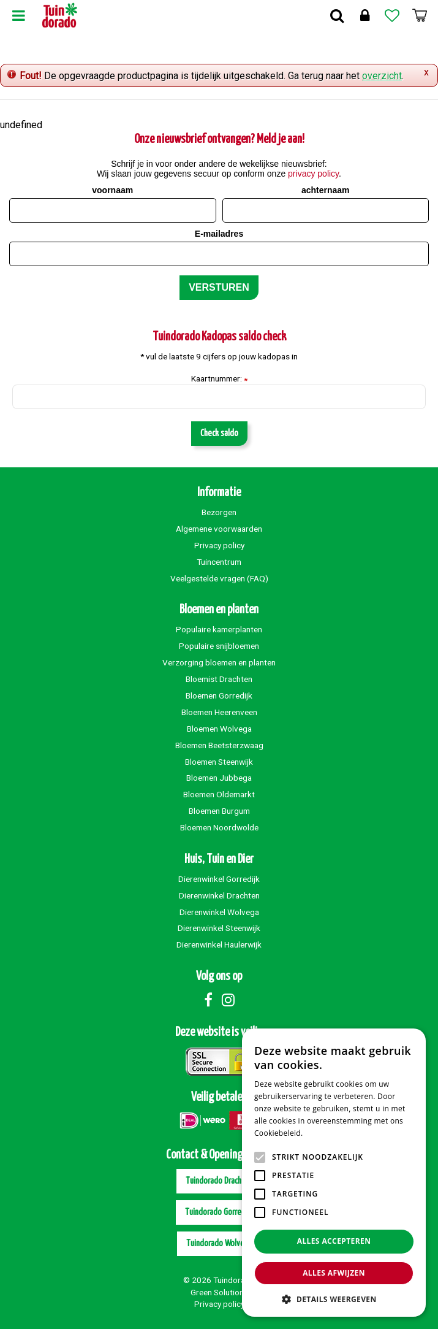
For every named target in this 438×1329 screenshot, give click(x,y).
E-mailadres (219, 234)
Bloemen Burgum (219, 811)
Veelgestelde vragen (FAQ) (219, 578)
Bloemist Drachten (219, 679)
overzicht (382, 76)
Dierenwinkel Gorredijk (219, 879)
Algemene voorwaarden (219, 529)
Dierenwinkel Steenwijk (219, 928)
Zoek (337, 15)
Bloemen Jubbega (219, 778)
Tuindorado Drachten (219, 1180)
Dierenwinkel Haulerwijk (219, 944)
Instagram (228, 999)
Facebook (208, 999)
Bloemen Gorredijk (219, 695)
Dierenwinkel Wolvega (219, 912)
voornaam (112, 190)
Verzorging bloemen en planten (219, 662)
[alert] (334, 1172)
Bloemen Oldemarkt (219, 794)
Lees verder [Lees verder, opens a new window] (326, 1133)
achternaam (325, 190)
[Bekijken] (419, 15)
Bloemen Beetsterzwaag (219, 745)
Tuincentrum (219, 562)
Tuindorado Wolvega (219, 1243)
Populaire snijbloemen (219, 646)
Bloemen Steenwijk (219, 762)
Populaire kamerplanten (219, 629)
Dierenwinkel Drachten (219, 895)
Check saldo (219, 433)
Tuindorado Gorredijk (219, 1212)
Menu (18, 15)
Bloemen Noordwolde (219, 827)
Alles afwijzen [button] (334, 1273)
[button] (333, 1298)
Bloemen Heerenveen (219, 712)
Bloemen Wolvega (219, 728)
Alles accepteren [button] (334, 1241)
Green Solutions (219, 1292)
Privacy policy (219, 545)
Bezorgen (219, 512)
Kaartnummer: (219, 379)
